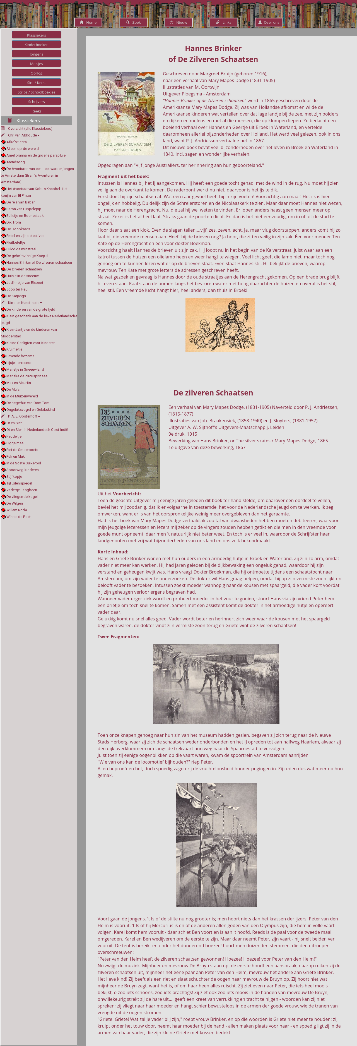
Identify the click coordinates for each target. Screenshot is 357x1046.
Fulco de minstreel (21, 249)
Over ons (268, 22)
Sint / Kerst (36, 82)
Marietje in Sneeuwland (25, 369)
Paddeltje (14, 436)
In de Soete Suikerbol (23, 463)
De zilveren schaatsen (24, 269)
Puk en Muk (15, 456)
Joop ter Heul (17, 289)
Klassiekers (36, 35)
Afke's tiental (17, 142)
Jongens (37, 54)
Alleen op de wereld (22, 149)
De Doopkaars (18, 229)
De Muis (13, 389)
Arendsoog (15, 162)
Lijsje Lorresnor (19, 363)
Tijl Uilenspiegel (19, 483)
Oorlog (36, 73)
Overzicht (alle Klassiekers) (30, 128)
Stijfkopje (14, 476)
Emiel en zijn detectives (25, 236)
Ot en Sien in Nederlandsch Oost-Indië (37, 430)
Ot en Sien (14, 423)
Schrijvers (36, 101)
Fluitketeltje (15, 242)
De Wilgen (14, 503)
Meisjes (36, 63)
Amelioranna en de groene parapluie (36, 155)
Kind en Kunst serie (21, 303)
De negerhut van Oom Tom (27, 403)
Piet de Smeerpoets (22, 450)
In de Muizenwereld (22, 396)
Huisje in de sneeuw (22, 276)
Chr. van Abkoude (20, 135)
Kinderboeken (37, 44)
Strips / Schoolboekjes (36, 92)
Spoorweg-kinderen (22, 470)
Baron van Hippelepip (24, 209)
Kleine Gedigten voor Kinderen (31, 343)
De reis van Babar (20, 202)
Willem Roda (16, 510)
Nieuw (178, 22)
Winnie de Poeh (19, 517)
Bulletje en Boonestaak (25, 215)
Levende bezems (20, 356)
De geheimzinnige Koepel (27, 256)
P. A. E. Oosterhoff (20, 416)
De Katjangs (16, 296)
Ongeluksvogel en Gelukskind (30, 409)
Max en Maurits (18, 383)
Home (88, 22)
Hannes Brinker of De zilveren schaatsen (39, 262)
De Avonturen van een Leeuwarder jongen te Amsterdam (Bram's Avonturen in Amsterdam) (37, 175)
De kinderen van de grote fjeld (31, 309)
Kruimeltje (14, 349)
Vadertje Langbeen (21, 490)
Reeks (37, 111)
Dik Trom (13, 222)
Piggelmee (15, 443)
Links (223, 22)
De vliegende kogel (22, 497)
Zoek (133, 22)
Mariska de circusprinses (26, 376)
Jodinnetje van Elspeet (24, 282)
